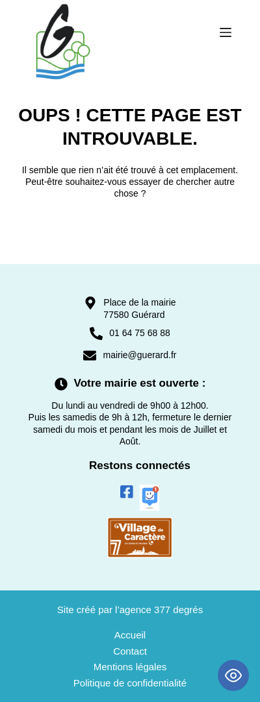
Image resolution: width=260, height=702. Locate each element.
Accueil (130, 634)
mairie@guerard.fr (139, 355)
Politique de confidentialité (130, 682)
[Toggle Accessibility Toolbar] (233, 675)
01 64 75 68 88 (139, 333)
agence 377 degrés (161, 609)
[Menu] (225, 32)
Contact (130, 651)
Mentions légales (130, 666)
